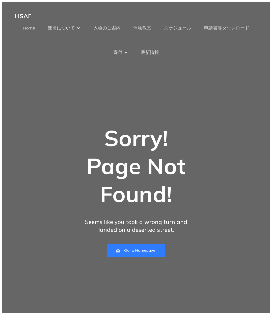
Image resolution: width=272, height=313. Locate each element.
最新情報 (150, 52)
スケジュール (177, 28)
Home (29, 28)
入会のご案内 (107, 28)
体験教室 (142, 28)
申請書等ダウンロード (226, 28)
